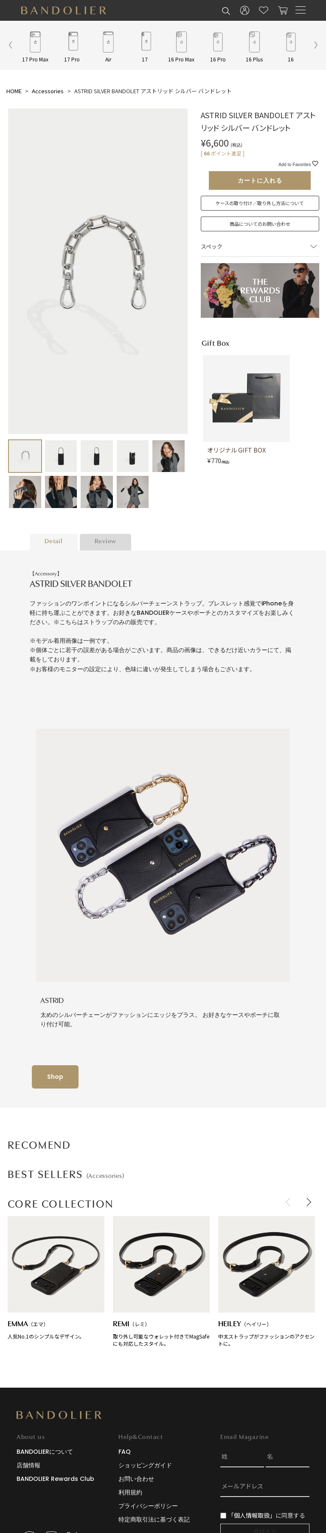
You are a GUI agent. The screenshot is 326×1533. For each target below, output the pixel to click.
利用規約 (130, 1492)
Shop (55, 1076)
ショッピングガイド (145, 1465)
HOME (14, 91)
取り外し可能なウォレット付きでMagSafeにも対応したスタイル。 (161, 1281)
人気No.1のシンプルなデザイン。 (56, 1278)
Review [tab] (106, 542)
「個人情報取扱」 (251, 1515)
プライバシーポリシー (148, 1506)
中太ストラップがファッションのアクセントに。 (266, 1281)
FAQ (124, 1451)
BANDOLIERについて (45, 1451)
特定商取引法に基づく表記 (154, 1519)
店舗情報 (28, 1465)
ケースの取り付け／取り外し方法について (260, 203)
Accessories (48, 91)
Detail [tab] (54, 542)
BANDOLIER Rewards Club (55, 1479)
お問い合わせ (136, 1479)
